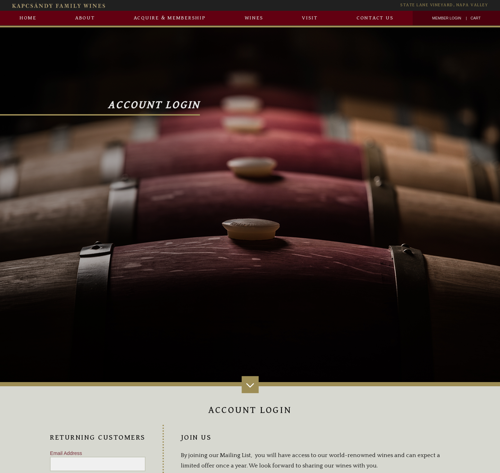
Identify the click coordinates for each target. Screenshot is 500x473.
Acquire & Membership (170, 18)
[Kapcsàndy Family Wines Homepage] (137, 5)
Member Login (446, 18)
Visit (310, 18)
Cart (476, 18)
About (85, 18)
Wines (254, 18)
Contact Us (375, 18)
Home (27, 18)
